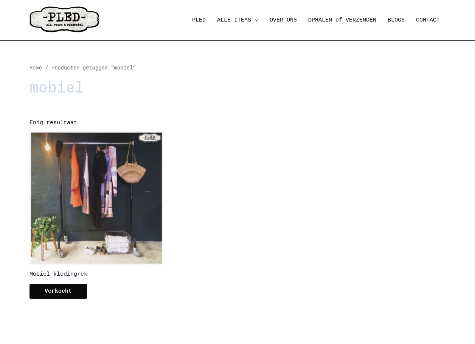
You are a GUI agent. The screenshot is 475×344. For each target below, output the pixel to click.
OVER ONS (283, 20)
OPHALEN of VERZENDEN (342, 20)
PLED (199, 20)
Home (35, 68)
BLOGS (396, 20)
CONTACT (428, 20)
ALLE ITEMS (234, 20)
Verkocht (58, 291)
